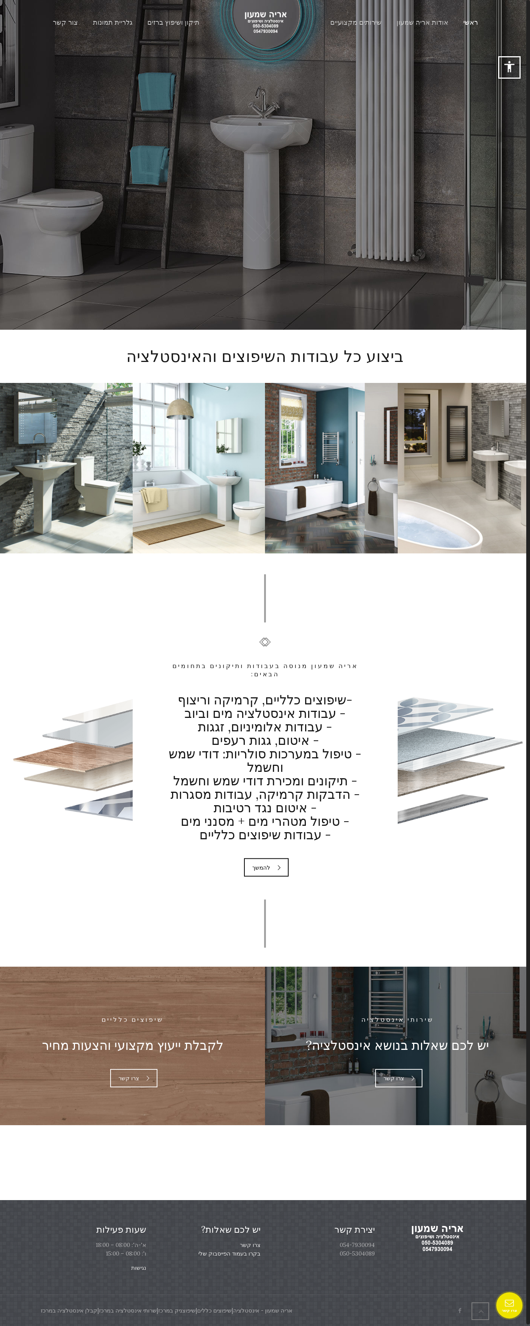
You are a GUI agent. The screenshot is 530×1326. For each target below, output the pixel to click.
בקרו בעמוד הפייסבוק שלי (229, 1253)
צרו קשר (250, 1244)
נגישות (138, 1267)
